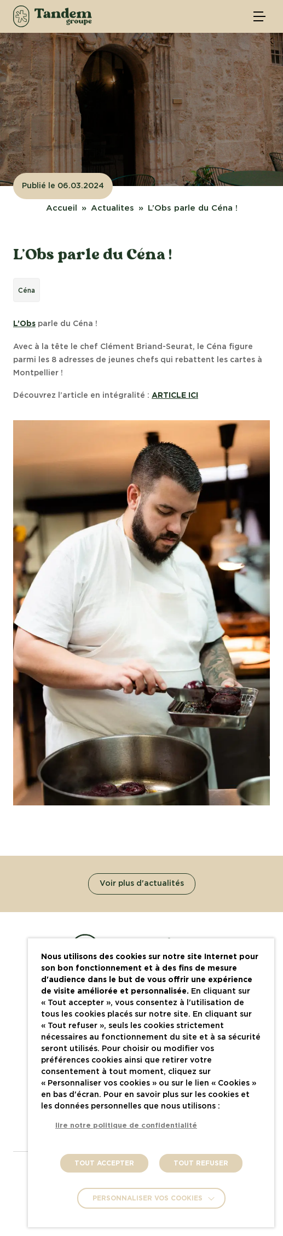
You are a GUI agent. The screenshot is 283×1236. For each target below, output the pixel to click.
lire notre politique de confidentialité (126, 1125)
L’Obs (24, 324)
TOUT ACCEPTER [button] (104, 1163)
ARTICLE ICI (175, 395)
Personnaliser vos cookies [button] (148, 1198)
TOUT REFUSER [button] (201, 1163)
